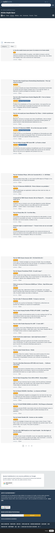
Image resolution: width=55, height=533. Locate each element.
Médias (17, 15)
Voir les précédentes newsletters (9, 518)
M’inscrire (32, 515)
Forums (31, 15)
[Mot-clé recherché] (26, 5)
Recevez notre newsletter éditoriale (10, 512)
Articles (12, 15)
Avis (21, 15)
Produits (3, 15)
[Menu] (53, 5)
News (7, 15)
